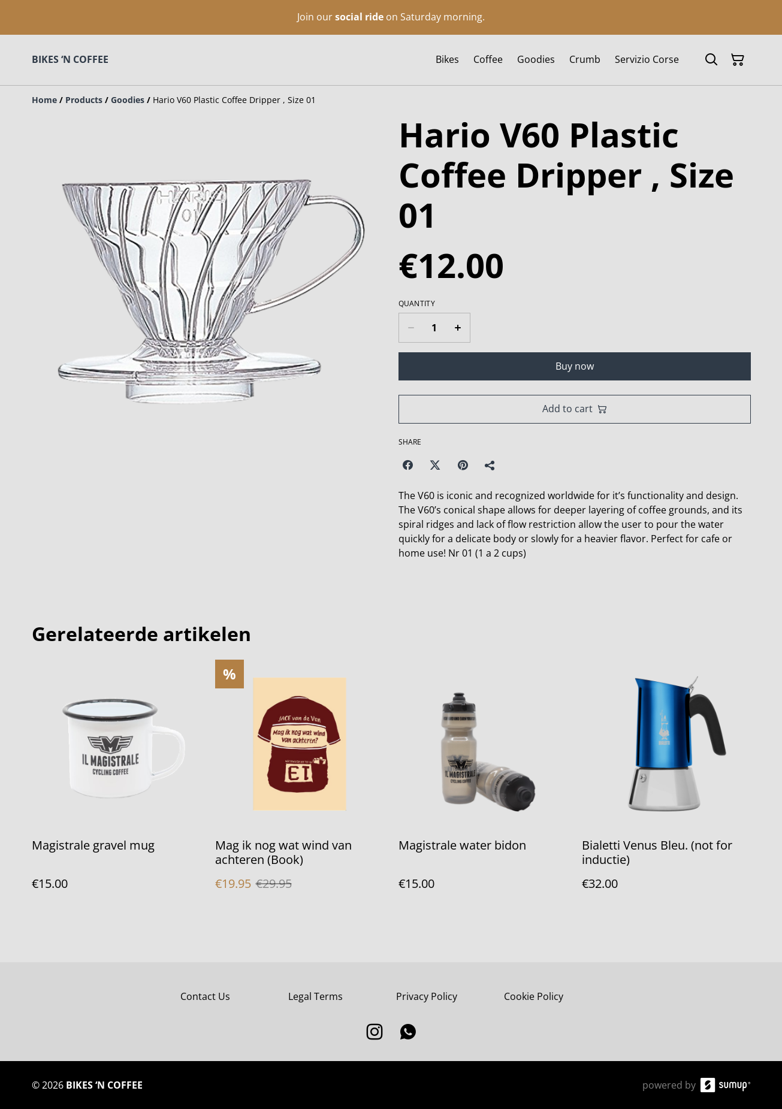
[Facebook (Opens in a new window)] (407, 465)
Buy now (574, 366)
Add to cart (574, 408)
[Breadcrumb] (391, 100)
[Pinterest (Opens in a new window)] (463, 465)
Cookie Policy (533, 996)
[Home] (44, 99)
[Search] (711, 60)
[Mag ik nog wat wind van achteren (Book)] (299, 787)
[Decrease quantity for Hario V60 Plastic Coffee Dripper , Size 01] (410, 328)
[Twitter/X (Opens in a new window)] (435, 465)
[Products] (83, 99)
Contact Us (205, 996)
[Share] (490, 465)
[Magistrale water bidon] (482, 787)
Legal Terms (315, 996)
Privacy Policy (426, 996)
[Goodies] (127, 99)
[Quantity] (434, 328)
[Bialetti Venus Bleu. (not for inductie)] (666, 787)
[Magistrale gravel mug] (116, 787)
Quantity (416, 304)
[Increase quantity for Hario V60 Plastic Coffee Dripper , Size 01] (458, 328)
